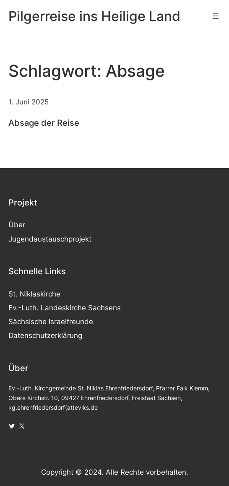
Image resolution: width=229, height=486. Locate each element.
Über (16, 225)
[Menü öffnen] (216, 16)
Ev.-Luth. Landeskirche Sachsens (64, 308)
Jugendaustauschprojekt (49, 239)
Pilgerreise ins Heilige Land (94, 16)
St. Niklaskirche (34, 294)
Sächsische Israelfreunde (50, 321)
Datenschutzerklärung (45, 335)
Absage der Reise (43, 122)
